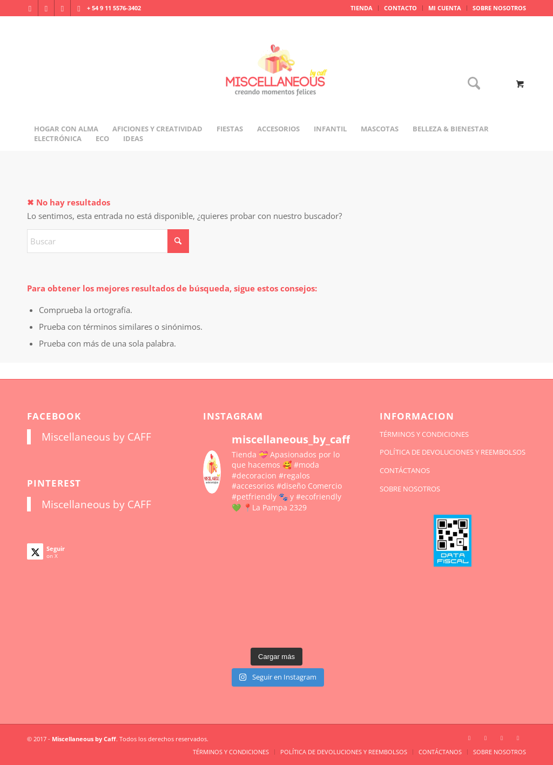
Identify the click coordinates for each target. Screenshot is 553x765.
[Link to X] (62, 8)
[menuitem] (362, 8)
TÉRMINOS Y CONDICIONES (424, 434)
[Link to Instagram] (30, 8)
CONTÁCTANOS (405, 470)
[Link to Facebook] (46, 8)
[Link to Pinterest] (79, 8)
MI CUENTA (444, 8)
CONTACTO (400, 8)
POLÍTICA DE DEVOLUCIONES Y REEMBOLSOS (452, 452)
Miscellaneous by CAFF (96, 436)
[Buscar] (470, 84)
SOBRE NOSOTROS (499, 8)
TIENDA (361, 8)
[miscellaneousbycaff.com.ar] (276, 83)
